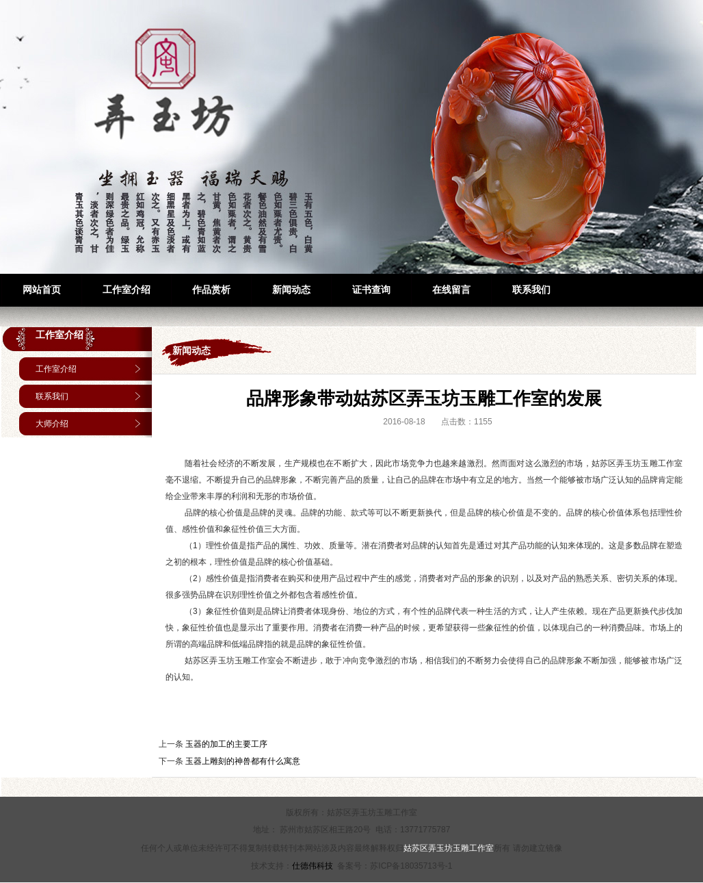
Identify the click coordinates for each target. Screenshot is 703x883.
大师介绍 (52, 423)
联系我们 (52, 396)
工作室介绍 (59, 335)
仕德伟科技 (312, 866)
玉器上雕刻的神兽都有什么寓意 (242, 761)
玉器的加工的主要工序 (226, 744)
